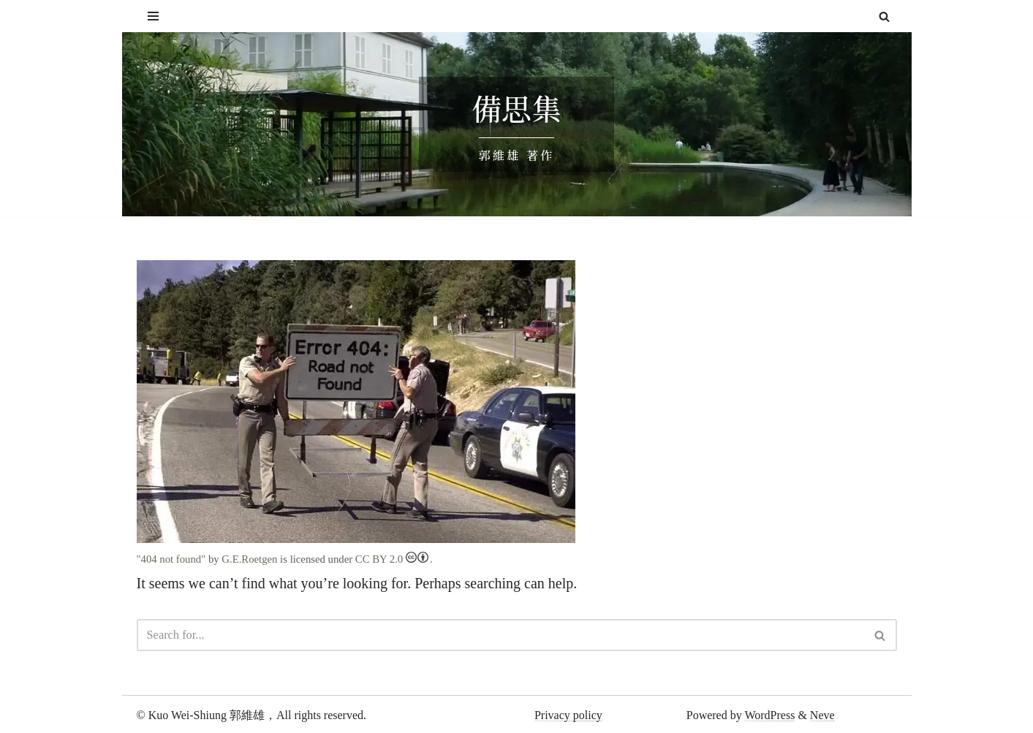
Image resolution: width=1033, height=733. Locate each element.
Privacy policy (568, 713)
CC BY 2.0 (386, 558)
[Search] (884, 16)
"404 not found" (171, 558)
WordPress (769, 713)
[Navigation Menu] (153, 16)
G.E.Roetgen (247, 558)
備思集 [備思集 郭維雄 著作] (517, 108)
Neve (822, 713)
